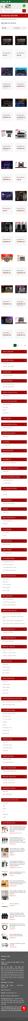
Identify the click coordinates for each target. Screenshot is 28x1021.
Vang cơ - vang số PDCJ (9, 652)
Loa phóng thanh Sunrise (9, 570)
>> (25, 345)
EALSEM (5, 803)
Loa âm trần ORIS (7, 375)
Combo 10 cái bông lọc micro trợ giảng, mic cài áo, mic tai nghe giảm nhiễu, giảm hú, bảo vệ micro (17, 915)
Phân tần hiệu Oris (8, 521)
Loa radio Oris (6, 445)
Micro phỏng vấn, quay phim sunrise (12, 701)
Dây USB (5, 407)
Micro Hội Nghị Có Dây (9, 704)
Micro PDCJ (6, 672)
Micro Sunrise (6, 590)
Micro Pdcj (5, 690)
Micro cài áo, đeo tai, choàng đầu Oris (13, 620)
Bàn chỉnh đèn (6, 544)
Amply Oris (6, 471)
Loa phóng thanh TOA (8, 561)
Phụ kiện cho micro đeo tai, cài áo (12, 613)
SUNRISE (5, 814)
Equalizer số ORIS (8, 632)
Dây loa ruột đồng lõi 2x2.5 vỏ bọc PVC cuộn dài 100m (17, 873)
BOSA (4, 808)
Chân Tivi (5, 742)
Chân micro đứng (7, 747)
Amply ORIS (6, 354)
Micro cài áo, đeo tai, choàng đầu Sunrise (14, 623)
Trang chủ (3, 19)
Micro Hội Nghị (7, 584)
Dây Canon (6, 413)
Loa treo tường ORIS (8, 366)
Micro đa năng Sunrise (9, 384)
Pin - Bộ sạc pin (7, 719)
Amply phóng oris (7, 553)
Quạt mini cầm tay (7, 427)
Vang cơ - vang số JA (8, 649)
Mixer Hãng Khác (7, 794)
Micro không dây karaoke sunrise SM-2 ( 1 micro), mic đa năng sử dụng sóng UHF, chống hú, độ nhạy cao (18, 829)
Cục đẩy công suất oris (9, 779)
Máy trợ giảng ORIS (8, 599)
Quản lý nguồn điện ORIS (10, 771)
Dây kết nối (6, 733)
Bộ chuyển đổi (7, 404)
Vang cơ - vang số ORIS (9, 655)
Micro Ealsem (6, 587)
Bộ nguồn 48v (6, 716)
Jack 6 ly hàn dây (14, 903)
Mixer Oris (5, 791)
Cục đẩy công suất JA (8, 782)
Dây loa (5, 724)
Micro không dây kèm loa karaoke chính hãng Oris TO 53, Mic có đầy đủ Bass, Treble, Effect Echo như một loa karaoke (18, 840)
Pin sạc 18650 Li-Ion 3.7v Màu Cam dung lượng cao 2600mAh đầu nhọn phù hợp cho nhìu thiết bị (17, 851)
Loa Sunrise (6, 532)
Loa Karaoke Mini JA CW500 (9, 270)
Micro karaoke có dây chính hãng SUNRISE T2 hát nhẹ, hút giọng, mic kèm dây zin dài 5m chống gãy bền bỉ (17, 863)
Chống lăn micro (7, 727)
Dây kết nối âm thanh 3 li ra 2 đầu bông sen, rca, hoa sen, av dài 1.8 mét (17, 925)
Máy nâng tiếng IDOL (8, 641)
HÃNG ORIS (6, 395)
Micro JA (5, 681)
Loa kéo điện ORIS (8, 480)
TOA (4, 806)
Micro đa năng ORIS (8, 386)
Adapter (5, 722)
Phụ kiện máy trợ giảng (9, 602)
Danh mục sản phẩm (9, 15)
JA (3, 811)
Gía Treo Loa (6, 363)
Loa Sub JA (6, 512)
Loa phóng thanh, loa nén (9, 567)
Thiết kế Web (17, 1019)
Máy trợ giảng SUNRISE (9, 605)
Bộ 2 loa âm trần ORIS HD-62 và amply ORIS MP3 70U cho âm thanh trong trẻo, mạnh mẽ (18, 882)
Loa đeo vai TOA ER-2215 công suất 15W (17, 944)
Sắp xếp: (4, 28)
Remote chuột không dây (9, 462)
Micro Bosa (6, 579)
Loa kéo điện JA (7, 483)
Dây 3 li (5, 410)
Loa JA (4, 491)
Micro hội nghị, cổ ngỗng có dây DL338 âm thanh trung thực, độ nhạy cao (18, 892)
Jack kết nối (6, 730)
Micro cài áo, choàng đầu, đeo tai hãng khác (13, 617)
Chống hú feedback (8, 762)
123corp (23, 1019)
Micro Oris (5, 581)
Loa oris (5, 494)
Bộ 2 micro (6, 436)
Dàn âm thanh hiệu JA (9, 503)
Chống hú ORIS (7, 759)
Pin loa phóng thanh (8, 564)
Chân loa (5, 750)
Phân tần (5, 523)
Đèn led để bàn (7, 453)
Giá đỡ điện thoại (7, 745)
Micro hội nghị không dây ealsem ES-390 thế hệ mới (16, 935)
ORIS (4, 817)
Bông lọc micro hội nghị (9, 713)
